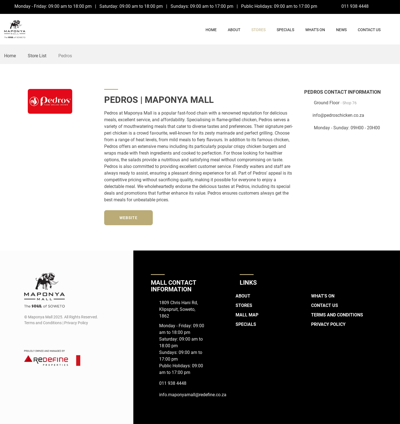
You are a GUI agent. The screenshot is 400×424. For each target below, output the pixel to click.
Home (211, 30)
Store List (37, 55)
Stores (258, 30)
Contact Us (369, 30)
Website (128, 217)
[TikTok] (292, 216)
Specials (285, 30)
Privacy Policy (328, 324)
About (234, 30)
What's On (315, 30)
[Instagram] (392, 6)
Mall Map (247, 315)
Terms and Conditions (337, 315)
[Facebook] (382, 6)
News (341, 30)
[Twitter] (271, 216)
